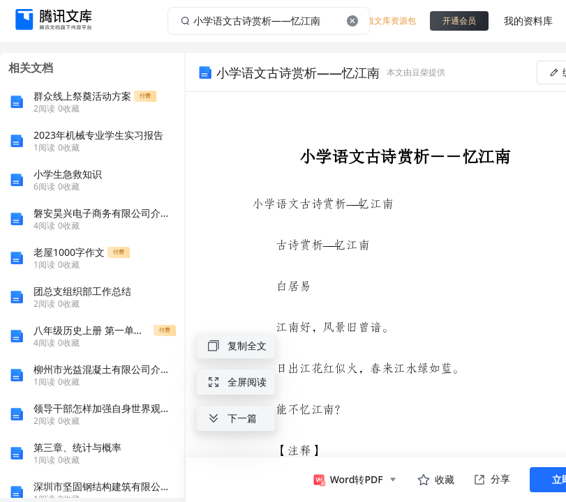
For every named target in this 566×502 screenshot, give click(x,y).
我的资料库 (528, 20)
